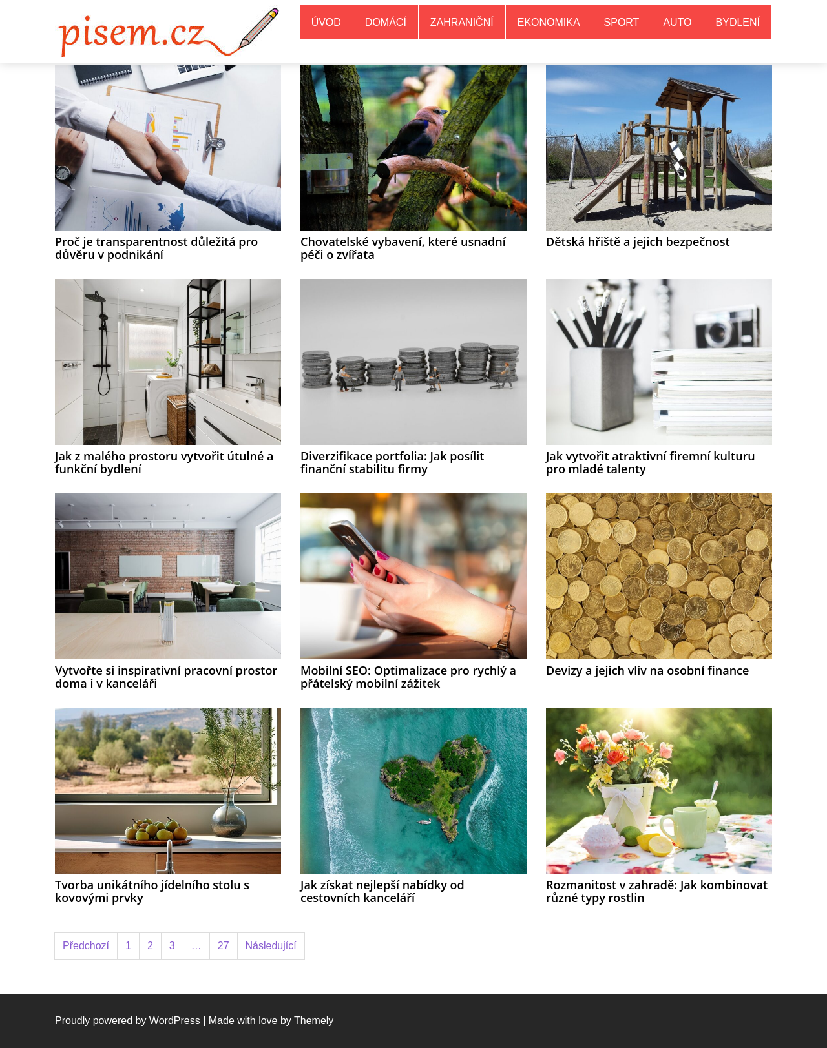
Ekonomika (549, 22)
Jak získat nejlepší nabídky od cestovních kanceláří (382, 891)
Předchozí (86, 945)
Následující (271, 945)
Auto (677, 22)
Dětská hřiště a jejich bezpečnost (638, 241)
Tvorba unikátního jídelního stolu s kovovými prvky (152, 891)
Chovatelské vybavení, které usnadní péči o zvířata (403, 248)
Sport (622, 22)
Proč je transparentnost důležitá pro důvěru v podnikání (156, 248)
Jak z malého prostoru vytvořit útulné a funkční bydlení (164, 462)
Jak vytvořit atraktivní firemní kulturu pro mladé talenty (650, 462)
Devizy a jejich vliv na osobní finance (647, 670)
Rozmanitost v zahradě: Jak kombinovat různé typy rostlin (657, 891)
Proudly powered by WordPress (127, 1020)
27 (223, 945)
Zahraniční (462, 22)
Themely (313, 1020)
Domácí (385, 22)
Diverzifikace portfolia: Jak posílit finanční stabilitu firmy (392, 462)
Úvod (326, 22)
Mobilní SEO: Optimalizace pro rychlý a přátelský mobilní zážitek (408, 677)
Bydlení (738, 22)
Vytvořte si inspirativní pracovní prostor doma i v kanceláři (166, 677)
